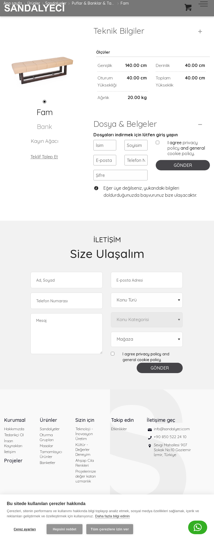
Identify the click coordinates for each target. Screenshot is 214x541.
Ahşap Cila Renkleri (84, 463)
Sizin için (84, 420)
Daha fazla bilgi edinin (112, 516)
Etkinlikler (119, 428)
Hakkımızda (14, 428)
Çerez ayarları (25, 529)
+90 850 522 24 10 (170, 436)
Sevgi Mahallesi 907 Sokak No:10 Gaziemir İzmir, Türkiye (172, 449)
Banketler (47, 462)
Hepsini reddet (64, 529)
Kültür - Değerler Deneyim (82, 449)
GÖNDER (183, 165)
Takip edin (122, 420)
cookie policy (180, 153)
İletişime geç (161, 420)
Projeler (13, 460)
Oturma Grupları (47, 437)
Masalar (46, 445)
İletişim (10, 451)
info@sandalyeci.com (172, 428)
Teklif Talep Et (44, 156)
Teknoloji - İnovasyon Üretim (84, 433)
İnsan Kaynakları (13, 443)
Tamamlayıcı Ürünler (51, 454)
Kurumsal (15, 420)
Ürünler (48, 420)
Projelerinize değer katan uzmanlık (85, 476)
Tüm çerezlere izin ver (110, 529)
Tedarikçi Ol (14, 434)
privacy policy (148, 354)
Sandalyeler (50, 428)
